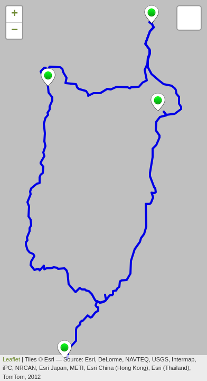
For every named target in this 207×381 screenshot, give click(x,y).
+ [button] (14, 14)
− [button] (14, 31)
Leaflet (11, 359)
